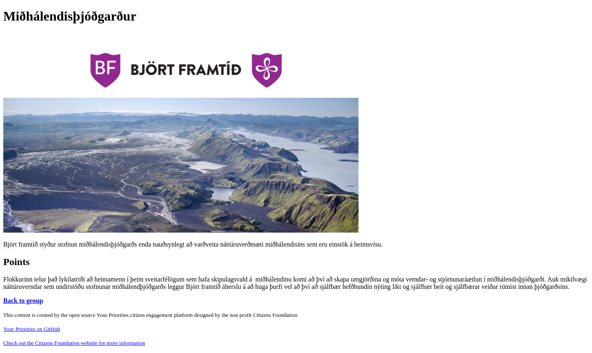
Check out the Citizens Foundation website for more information (74, 343)
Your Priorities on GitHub (31, 329)
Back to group (23, 300)
